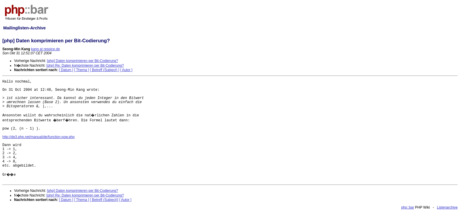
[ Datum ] (66, 70)
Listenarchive (447, 207)
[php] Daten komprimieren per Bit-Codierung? (82, 61)
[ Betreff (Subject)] (104, 200)
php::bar (407, 207)
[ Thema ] (81, 70)
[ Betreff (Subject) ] (104, 70)
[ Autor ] (126, 70)
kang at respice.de (45, 49)
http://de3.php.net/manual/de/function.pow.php (38, 137)
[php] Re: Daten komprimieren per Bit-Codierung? (85, 65)
